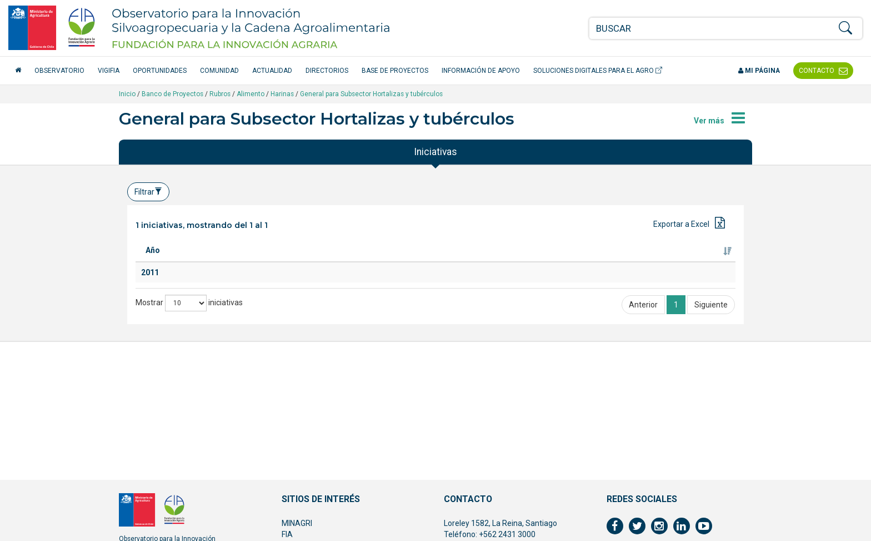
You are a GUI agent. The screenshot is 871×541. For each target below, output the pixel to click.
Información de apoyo (481, 71)
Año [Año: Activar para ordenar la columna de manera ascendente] (153, 261)
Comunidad (219, 71)
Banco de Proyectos (172, 94)
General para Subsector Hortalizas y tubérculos (371, 94)
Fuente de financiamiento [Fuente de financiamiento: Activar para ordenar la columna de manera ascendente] (686, 256)
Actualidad (272, 71)
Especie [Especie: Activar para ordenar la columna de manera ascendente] (315, 261)
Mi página (759, 71)
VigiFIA (108, 71)
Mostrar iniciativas (189, 381)
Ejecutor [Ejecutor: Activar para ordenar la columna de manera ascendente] (606, 261)
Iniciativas (435, 151)
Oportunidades (160, 71)
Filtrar (148, 191)
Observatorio (59, 71)
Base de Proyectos (395, 71)
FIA (287, 534)
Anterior (643, 382)
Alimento (250, 94)
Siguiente (711, 382)
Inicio (127, 94)
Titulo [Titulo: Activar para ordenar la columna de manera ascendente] (198, 261)
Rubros (220, 94)
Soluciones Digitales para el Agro (597, 71)
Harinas (282, 94)
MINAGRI (297, 523)
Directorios (327, 71)
